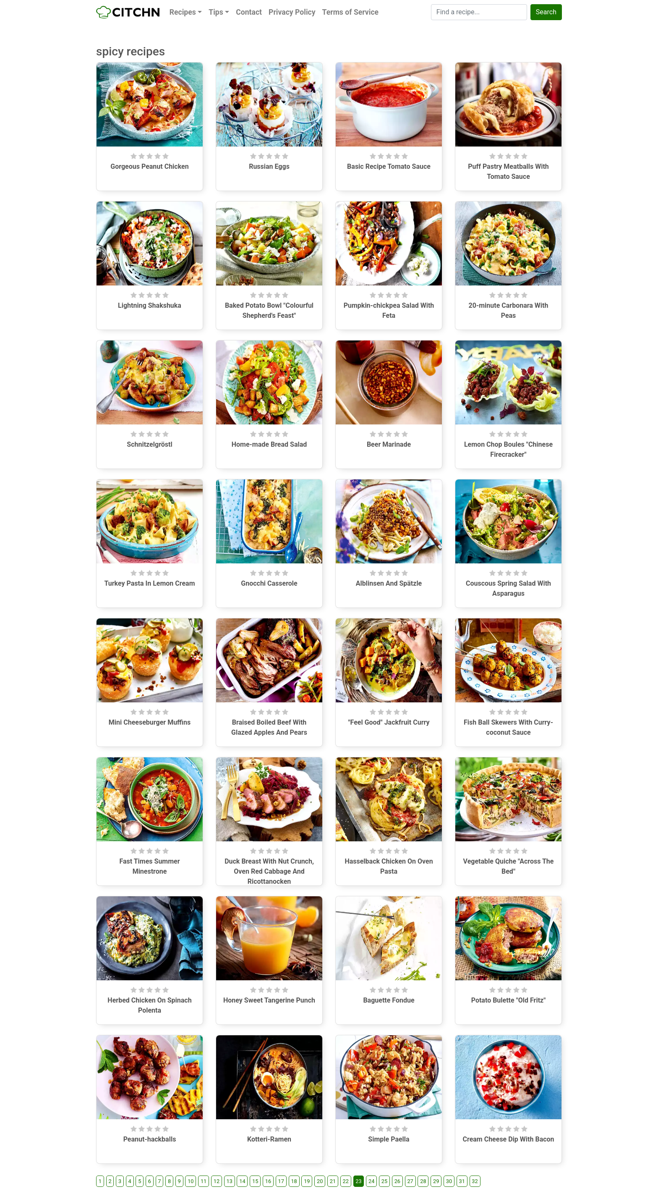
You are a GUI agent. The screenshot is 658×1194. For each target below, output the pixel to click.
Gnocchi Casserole (269, 583)
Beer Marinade (389, 444)
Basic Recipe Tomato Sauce (389, 166)
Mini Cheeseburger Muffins (150, 722)
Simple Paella (388, 1139)
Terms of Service (350, 12)
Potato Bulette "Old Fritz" (508, 1000)
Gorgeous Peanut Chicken (149, 166)
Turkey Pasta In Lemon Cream (149, 583)
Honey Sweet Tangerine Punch (269, 1000)
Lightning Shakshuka (149, 305)
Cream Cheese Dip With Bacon (508, 1139)
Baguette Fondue (388, 1000)
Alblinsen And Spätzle (389, 583)
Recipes (183, 12)
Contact (249, 12)
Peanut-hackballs (149, 1139)
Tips (216, 12)
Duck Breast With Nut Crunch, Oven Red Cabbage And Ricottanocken (269, 871)
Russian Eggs (269, 166)
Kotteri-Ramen (269, 1139)
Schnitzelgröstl (149, 444)
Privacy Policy (292, 12)
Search (546, 12)
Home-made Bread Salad (269, 444)
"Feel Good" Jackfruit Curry (388, 722)
